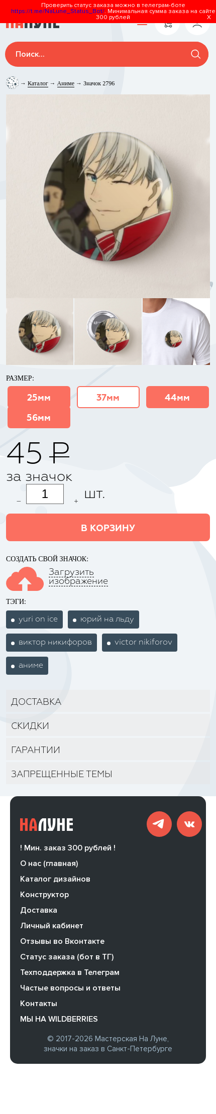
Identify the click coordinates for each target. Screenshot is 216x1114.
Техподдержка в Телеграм (70, 976)
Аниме (65, 83)
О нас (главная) (49, 867)
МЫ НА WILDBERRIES (59, 1023)
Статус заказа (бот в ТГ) (67, 961)
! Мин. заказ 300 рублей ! (68, 852)
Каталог (38, 83)
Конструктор (44, 899)
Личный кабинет (51, 930)
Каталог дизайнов (55, 883)
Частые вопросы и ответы (70, 992)
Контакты (38, 1008)
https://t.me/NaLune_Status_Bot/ (57, 11)
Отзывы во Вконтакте (62, 945)
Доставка (38, 914)
